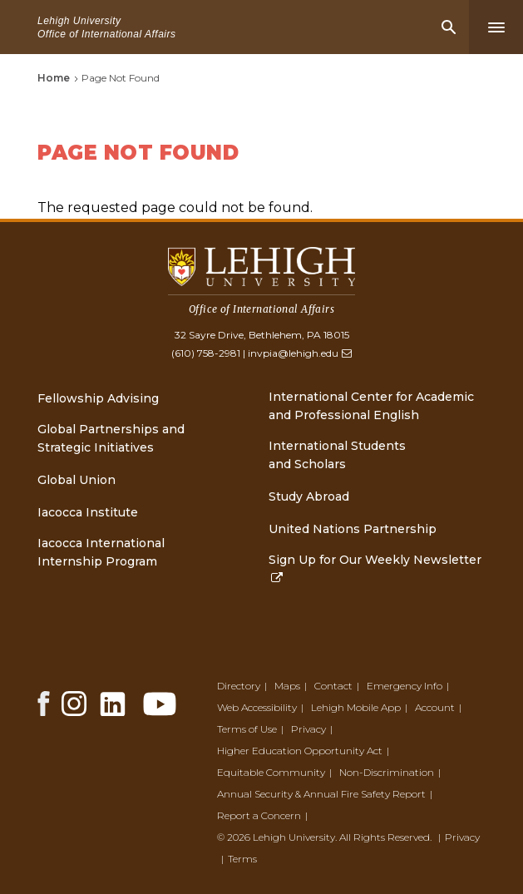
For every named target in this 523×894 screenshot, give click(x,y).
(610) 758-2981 (205, 353)
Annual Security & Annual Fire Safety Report (321, 794)
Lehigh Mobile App (356, 707)
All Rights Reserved (384, 837)
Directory (238, 685)
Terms (242, 858)
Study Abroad (309, 496)
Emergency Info (404, 685)
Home (53, 78)
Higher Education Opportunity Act (299, 750)
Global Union (76, 479)
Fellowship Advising (98, 398)
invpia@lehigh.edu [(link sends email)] (299, 353)
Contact (333, 685)
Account (435, 707)
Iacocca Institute (87, 512)
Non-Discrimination (386, 772)
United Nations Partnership (353, 528)
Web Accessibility (257, 707)
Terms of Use (247, 729)
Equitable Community (271, 772)
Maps (287, 685)
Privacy (308, 729)
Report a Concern (259, 815)
